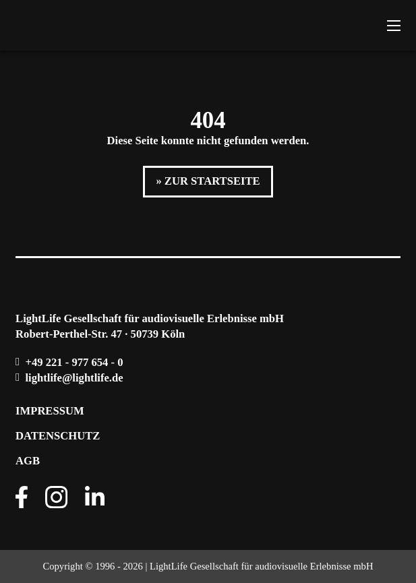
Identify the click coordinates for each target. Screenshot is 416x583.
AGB (28, 460)
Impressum (50, 410)
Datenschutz (58, 435)
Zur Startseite (212, 181)
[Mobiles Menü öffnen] (393, 25)
